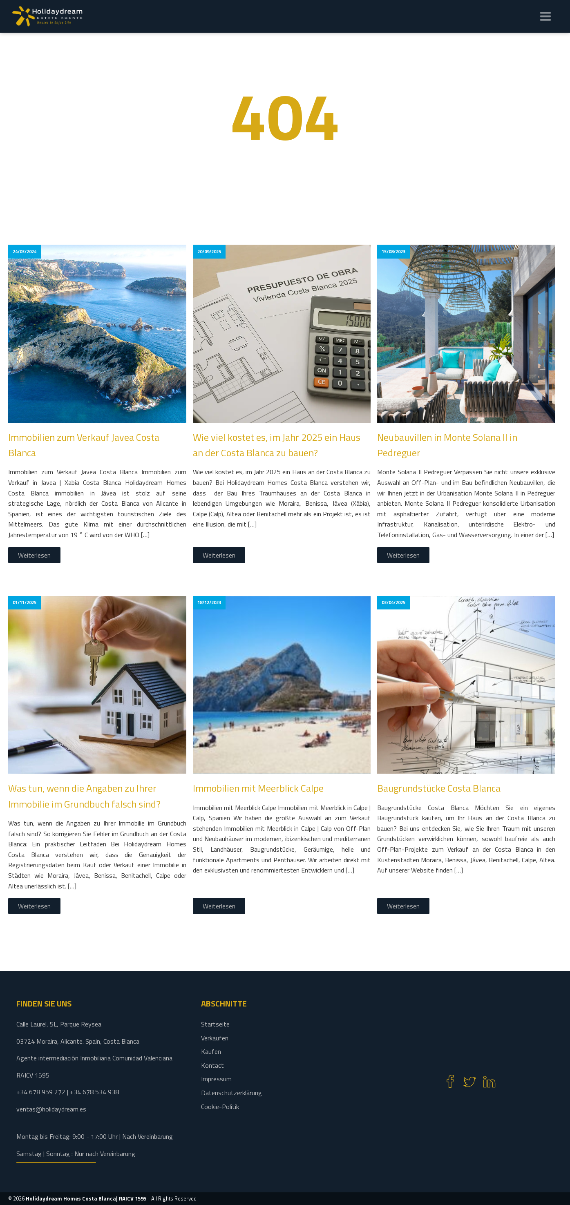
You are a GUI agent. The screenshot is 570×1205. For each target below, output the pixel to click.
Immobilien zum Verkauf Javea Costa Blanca (83, 445)
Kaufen (211, 1051)
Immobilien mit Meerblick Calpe (258, 788)
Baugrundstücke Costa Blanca (439, 788)
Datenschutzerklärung (231, 1093)
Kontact (212, 1065)
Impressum (216, 1079)
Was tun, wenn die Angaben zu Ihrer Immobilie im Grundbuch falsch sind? (84, 796)
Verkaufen (214, 1038)
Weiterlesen (34, 555)
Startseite (215, 1024)
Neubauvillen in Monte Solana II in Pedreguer (447, 445)
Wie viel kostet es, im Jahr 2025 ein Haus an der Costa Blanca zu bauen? (276, 445)
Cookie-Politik (220, 1106)
